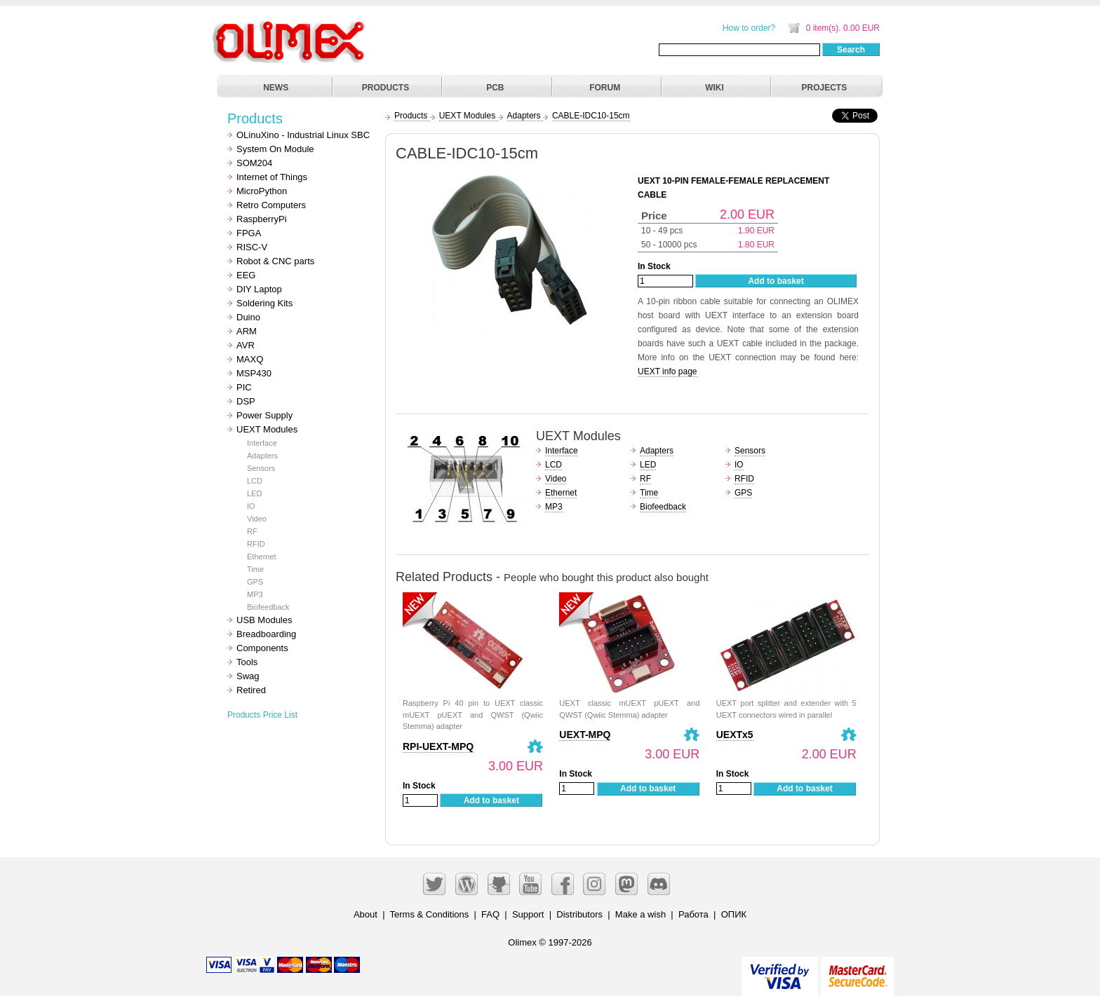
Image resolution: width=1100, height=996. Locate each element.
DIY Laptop (259, 289)
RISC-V (251, 247)
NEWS (275, 88)
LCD (254, 481)
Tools (246, 662)
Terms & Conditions (429, 914)
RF (252, 531)
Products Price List (262, 715)
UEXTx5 (734, 734)
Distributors (579, 914)
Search (851, 50)
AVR (245, 345)
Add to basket (775, 281)
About (365, 914)
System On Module (275, 149)
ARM (246, 331)
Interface (262, 443)
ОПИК (733, 914)
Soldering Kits (264, 303)
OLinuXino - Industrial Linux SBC (303, 135)
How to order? (749, 28)
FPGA (248, 233)
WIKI (714, 88)
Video (257, 518)
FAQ (490, 914)
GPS (255, 582)
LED (254, 493)
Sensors (261, 468)
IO (251, 506)
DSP (245, 401)
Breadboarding (266, 634)
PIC (244, 387)
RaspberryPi (261, 219)
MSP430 (253, 373)
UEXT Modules (266, 429)
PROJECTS (824, 88)
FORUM (604, 88)
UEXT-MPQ (584, 734)
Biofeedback (268, 607)
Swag (248, 676)
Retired (251, 690)
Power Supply (264, 415)
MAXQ (249, 359)
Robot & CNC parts (275, 261)
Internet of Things (271, 177)
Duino (248, 317)
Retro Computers (271, 205)
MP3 (255, 594)
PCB (495, 88)
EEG (245, 275)
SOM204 (254, 163)
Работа (693, 914)
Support (528, 914)
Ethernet (261, 556)
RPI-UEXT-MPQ (438, 746)
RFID (256, 544)
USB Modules (264, 620)
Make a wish (640, 914)
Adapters (262, 455)
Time (255, 569)
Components (262, 648)
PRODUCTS (385, 88)
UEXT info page (667, 371)
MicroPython (261, 191)
